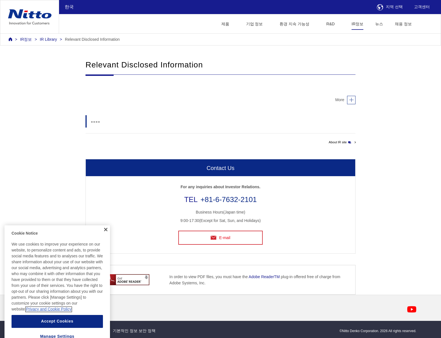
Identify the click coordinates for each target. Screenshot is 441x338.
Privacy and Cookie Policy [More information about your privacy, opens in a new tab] (48, 318)
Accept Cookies (57, 330)
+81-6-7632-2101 (229, 199)
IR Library (48, 39)
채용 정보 (403, 24)
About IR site (340, 142)
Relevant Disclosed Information (92, 39)
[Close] (106, 239)
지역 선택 (390, 6)
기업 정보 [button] (254, 24)
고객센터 (422, 6)
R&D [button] (330, 24)
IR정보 (357, 24)
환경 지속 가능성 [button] (294, 24)
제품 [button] (225, 24)
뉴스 (379, 24)
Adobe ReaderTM (264, 277)
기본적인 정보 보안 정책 (134, 330)
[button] (426, 23)
